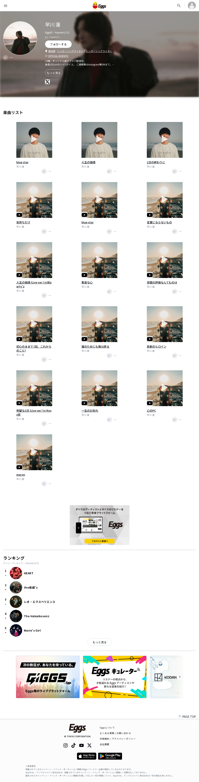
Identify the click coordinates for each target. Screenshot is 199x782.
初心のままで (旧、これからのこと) (33, 348)
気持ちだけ (23, 222)
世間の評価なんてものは (162, 282)
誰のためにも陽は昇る (95, 346)
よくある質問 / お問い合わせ (115, 733)
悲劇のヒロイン (156, 346)
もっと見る (54, 73)
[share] (5, 57)
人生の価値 (88, 162)
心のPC (151, 410)
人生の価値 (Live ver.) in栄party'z (34, 284)
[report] (11, 57)
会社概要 (104, 744)
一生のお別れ (89, 410)
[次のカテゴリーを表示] (179, 677)
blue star (22, 162)
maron (20, 475)
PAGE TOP (187, 717)
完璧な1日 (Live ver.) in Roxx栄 (33, 412)
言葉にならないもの (159, 222)
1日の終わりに (156, 162)
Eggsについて (107, 727)
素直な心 (87, 282)
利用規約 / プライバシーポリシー (118, 738)
